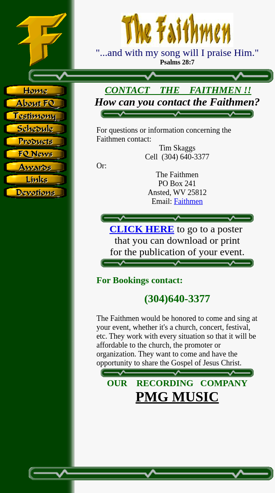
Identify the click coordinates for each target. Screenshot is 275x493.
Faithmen (188, 201)
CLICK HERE (141, 228)
